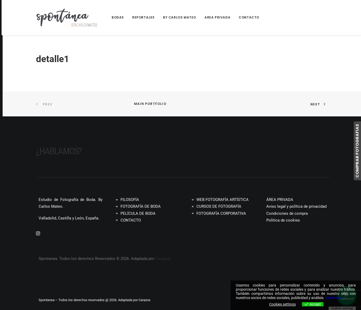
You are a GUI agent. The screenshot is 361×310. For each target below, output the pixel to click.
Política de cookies (283, 220)
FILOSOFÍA (130, 199)
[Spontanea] (67, 17)
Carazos (162, 258)
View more (333, 298)
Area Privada (217, 17)
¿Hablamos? (59, 151)
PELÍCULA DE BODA (138, 213)
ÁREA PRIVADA (279, 199)
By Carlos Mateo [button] (179, 17)
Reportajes (143, 17)
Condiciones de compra (287, 213)
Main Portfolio (150, 104)
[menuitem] (120, 17)
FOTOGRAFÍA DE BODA (141, 206)
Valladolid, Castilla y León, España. (69, 218)
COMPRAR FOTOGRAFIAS (357, 151)
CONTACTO (131, 220)
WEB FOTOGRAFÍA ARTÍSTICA (222, 199)
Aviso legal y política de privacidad (296, 206)
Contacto (249, 17)
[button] (38, 233)
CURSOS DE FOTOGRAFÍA (218, 206)
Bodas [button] (118, 17)
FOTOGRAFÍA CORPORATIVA (221, 213)
